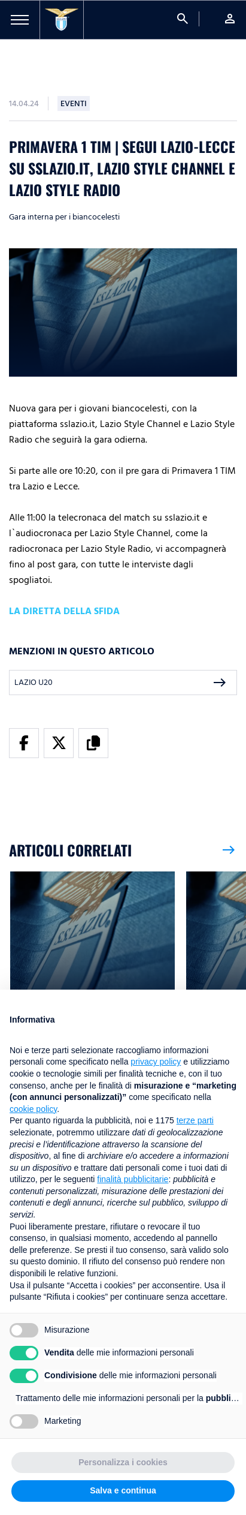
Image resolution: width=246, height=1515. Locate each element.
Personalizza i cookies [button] (123, 1462)
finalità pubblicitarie (132, 1179)
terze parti (195, 1120)
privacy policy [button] (155, 1061)
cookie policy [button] (33, 1109)
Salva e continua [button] (123, 1490)
